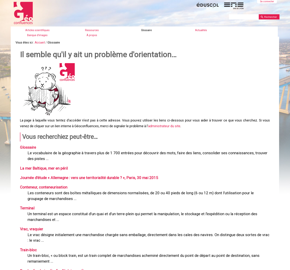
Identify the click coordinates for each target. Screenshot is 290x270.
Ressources (92, 30)
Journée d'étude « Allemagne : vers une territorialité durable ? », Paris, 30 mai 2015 (86, 175)
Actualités (201, 30)
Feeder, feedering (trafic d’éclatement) (51, 266)
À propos (92, 35)
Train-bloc (28, 246)
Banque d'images (37, 35)
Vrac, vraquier (31, 225)
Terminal (27, 205)
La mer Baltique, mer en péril (43, 166)
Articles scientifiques (37, 30)
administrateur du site (164, 125)
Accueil (39, 42)
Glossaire (146, 30)
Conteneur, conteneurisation (42, 185)
